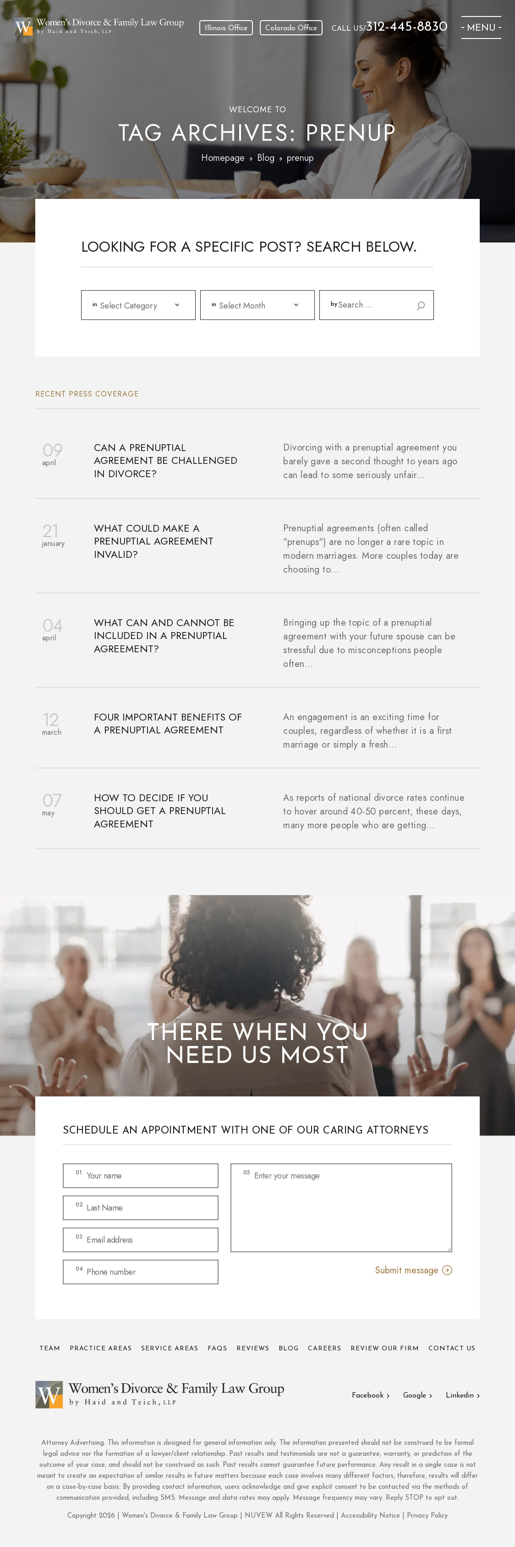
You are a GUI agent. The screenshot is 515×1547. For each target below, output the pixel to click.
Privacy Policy (427, 1516)
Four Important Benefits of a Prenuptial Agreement (168, 723)
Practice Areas (101, 1348)
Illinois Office (226, 28)
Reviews (252, 1348)
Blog (289, 1348)
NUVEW (259, 1516)
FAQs (217, 1348)
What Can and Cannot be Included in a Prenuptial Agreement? (164, 635)
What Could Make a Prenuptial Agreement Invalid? (154, 541)
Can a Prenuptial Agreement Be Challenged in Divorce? (165, 460)
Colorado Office (291, 28)
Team (49, 1348)
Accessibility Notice (371, 1516)
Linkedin (460, 1395)
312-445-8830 (407, 27)
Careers (324, 1348)
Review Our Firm (385, 1348)
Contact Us (452, 1348)
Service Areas (169, 1348)
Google (414, 1395)
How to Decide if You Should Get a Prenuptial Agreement (160, 811)
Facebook (368, 1395)
